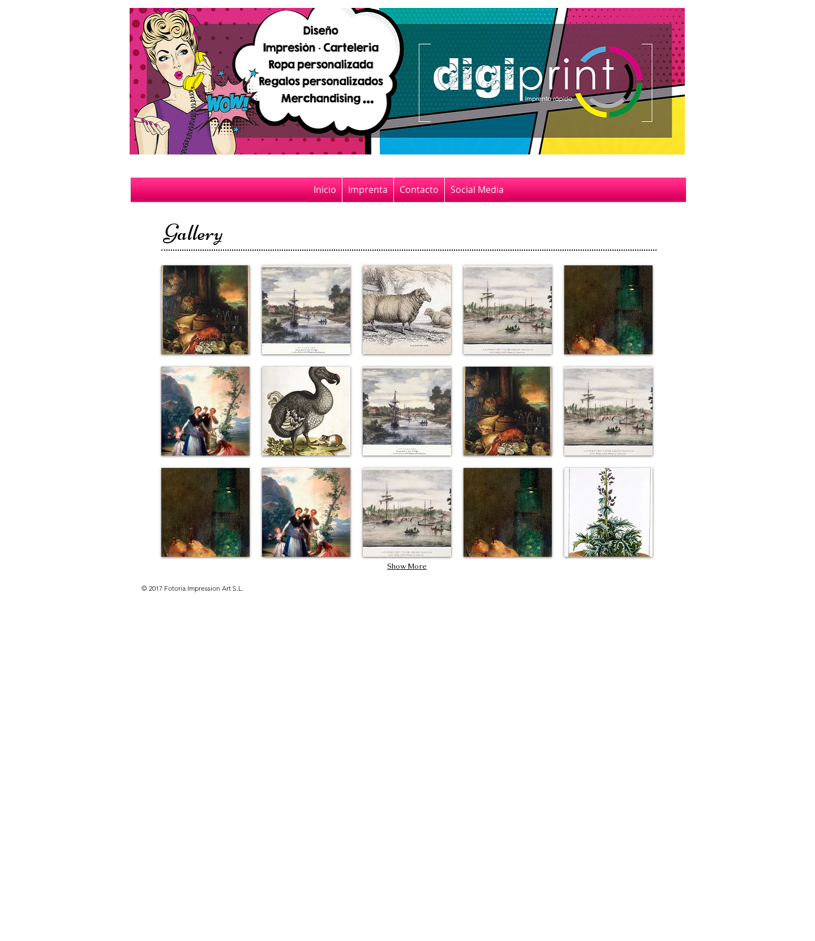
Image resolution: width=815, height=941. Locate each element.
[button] (205, 309)
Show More (407, 566)
